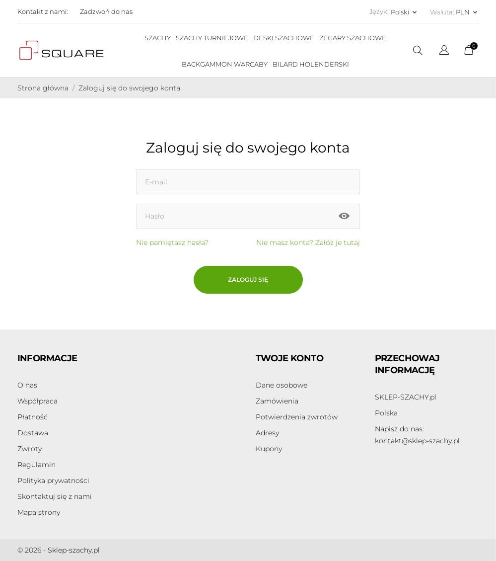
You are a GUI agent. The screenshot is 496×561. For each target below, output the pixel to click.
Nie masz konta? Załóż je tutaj (308, 242)
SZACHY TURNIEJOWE (212, 38)
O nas (27, 385)
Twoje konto (289, 358)
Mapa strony (38, 512)
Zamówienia (277, 401)
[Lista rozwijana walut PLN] (467, 12)
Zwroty (29, 448)
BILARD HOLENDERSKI (311, 64)
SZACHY (157, 38)
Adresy (267, 432)
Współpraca (37, 401)
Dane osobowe (281, 385)
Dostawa (32, 432)
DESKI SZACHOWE (283, 38)
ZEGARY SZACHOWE (352, 38)
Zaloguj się (248, 279)
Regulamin (36, 464)
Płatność (32, 416)
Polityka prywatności (53, 480)
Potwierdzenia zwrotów (297, 416)
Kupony (269, 448)
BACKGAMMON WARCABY (225, 64)
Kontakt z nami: (42, 11)
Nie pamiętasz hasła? (172, 242)
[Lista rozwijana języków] (444, 51)
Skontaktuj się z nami (54, 496)
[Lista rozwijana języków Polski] (405, 12)
